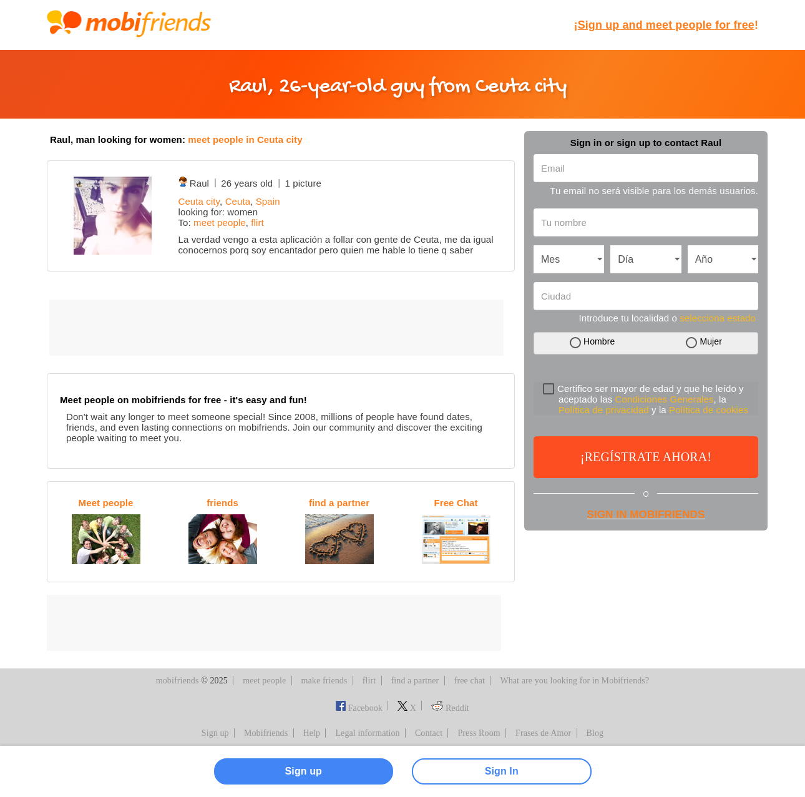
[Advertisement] (276, 328)
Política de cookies (708, 409)
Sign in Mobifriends (646, 515)
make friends (324, 680)
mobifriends (177, 680)
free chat (469, 680)
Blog (595, 733)
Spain (268, 201)
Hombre (599, 341)
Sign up (215, 733)
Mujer (711, 341)
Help (312, 733)
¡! (666, 25)
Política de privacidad (604, 409)
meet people (219, 222)
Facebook (359, 708)
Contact (428, 733)
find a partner (415, 680)
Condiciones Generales (664, 399)
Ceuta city (199, 201)
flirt (257, 222)
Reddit (450, 708)
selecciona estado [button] (718, 318)
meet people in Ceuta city (245, 139)
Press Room (478, 733)
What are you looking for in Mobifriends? (574, 680)
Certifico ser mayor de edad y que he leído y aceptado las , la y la (645, 399)
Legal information (367, 733)
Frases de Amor (543, 733)
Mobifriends (266, 733)
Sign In (502, 771)
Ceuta (238, 201)
